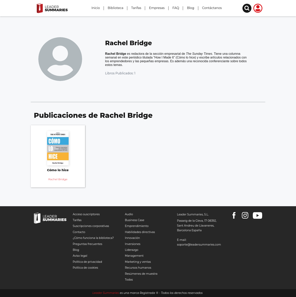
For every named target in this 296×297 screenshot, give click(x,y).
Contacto (79, 232)
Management (134, 255)
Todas (129, 279)
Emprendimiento (137, 226)
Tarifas (136, 8)
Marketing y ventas (138, 262)
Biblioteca (115, 8)
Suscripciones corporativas (91, 226)
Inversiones (132, 244)
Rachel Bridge (57, 179)
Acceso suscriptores (86, 214)
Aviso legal (80, 255)
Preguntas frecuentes (87, 244)
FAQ (175, 8)
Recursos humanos (138, 267)
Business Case (134, 220)
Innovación (132, 238)
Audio (129, 214)
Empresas (156, 8)
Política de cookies (85, 267)
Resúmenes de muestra (141, 273)
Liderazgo (131, 250)
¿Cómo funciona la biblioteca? (93, 238)
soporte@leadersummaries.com (199, 244)
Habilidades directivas (140, 232)
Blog (190, 8)
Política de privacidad (87, 262)
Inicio (95, 8)
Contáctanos (212, 8)
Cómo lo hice (58, 170)
